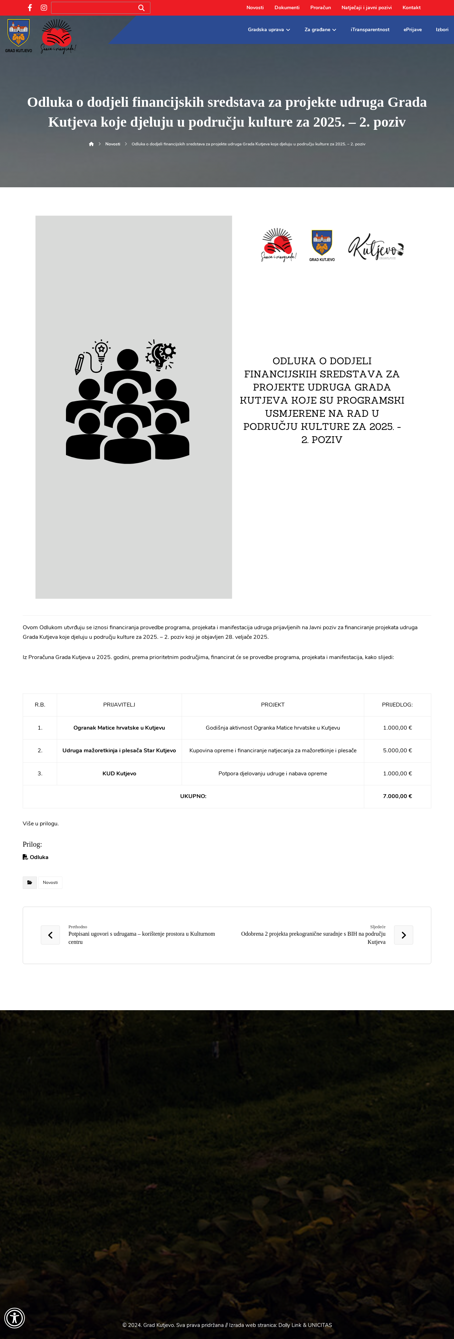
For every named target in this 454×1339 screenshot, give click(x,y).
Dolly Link (289, 1325)
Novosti (50, 882)
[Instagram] (44, 8)
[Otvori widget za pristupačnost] (14, 1318)
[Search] (141, 8)
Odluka (39, 857)
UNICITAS (320, 1325)
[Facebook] (30, 8)
